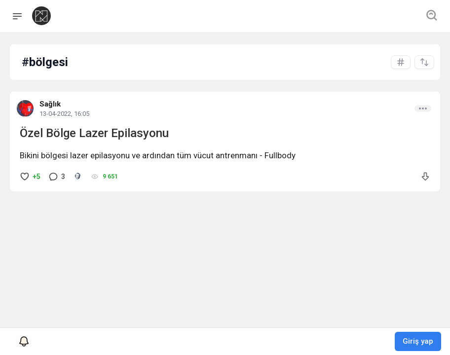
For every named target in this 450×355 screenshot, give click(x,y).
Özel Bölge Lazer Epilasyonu (94, 133)
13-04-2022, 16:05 (64, 113)
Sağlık (50, 104)
